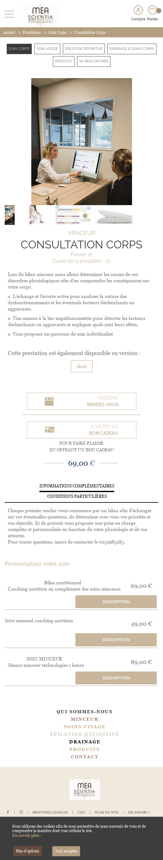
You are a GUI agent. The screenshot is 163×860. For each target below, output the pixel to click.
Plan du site (107, 812)
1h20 (82, 366)
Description (116, 601)
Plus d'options (27, 851)
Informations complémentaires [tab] (76, 486)
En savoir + (139, 812)
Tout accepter (66, 851)
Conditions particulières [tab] (77, 496)
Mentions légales (50, 812)
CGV (81, 812)
